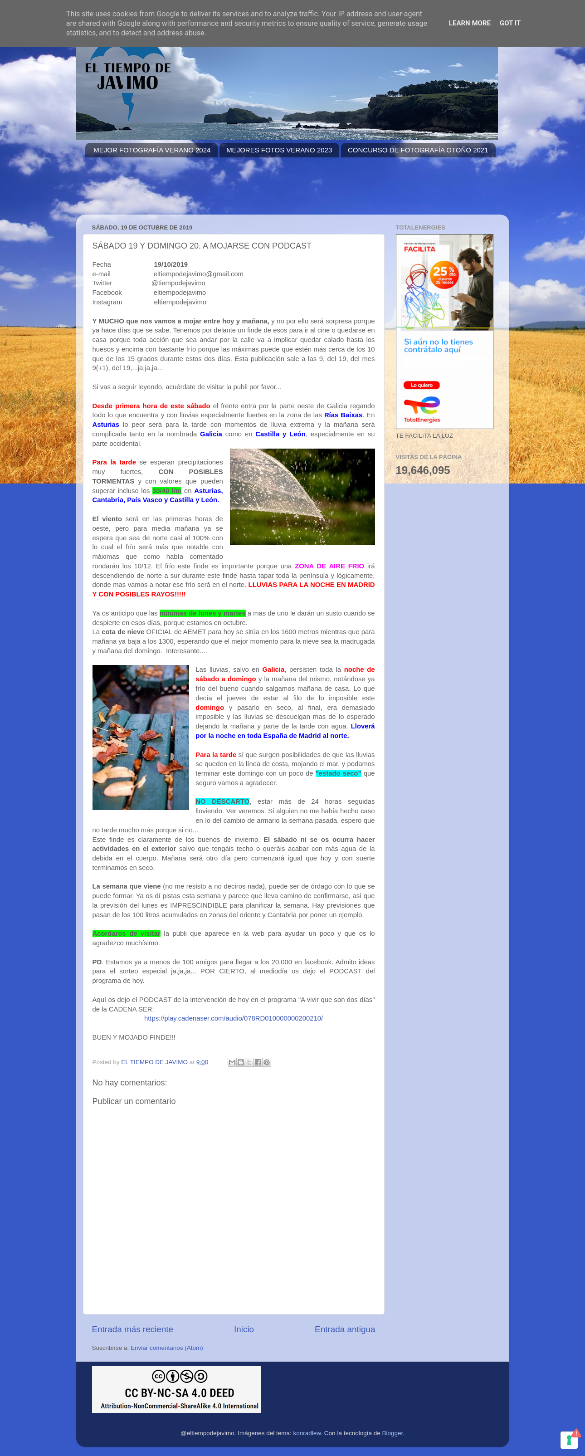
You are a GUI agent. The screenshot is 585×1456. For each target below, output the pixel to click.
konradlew (307, 1433)
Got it (510, 23)
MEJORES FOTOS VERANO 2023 (279, 150)
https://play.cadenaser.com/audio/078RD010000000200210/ (233, 1018)
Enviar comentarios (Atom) (167, 1347)
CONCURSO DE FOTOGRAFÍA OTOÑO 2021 (418, 150)
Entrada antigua (345, 1329)
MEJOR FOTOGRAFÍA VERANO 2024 (151, 150)
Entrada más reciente (133, 1329)
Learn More (470, 23)
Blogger (392, 1433)
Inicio (244, 1329)
